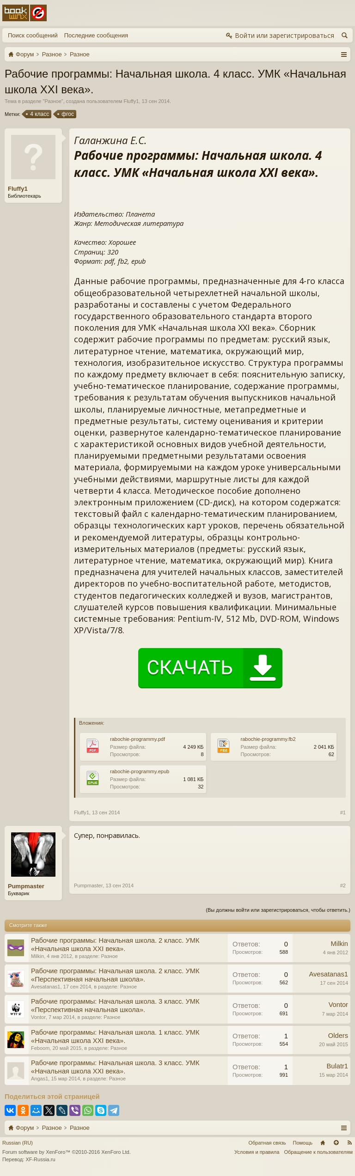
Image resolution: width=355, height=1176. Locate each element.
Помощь (303, 1143)
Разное (52, 101)
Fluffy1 (131, 101)
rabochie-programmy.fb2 (268, 739)
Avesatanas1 (45, 986)
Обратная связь (267, 1143)
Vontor (38, 1017)
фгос (67, 114)
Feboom (40, 1048)
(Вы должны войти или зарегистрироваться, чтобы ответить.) (278, 910)
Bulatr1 (337, 1066)
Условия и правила (256, 1152)
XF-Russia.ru (40, 1159)
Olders (338, 1035)
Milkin (37, 956)
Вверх (336, 1143)
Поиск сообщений (33, 35)
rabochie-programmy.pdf (137, 739)
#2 (343, 885)
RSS (349, 1143)
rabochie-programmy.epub (139, 771)
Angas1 (39, 1078)
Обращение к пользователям (318, 1152)
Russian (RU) (17, 1143)
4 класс (39, 114)
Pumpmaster (26, 886)
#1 (343, 812)
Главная (322, 1143)
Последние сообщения (96, 35)
